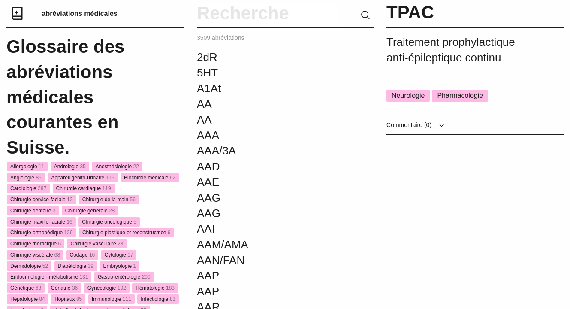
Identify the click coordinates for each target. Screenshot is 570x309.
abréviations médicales (80, 13)
